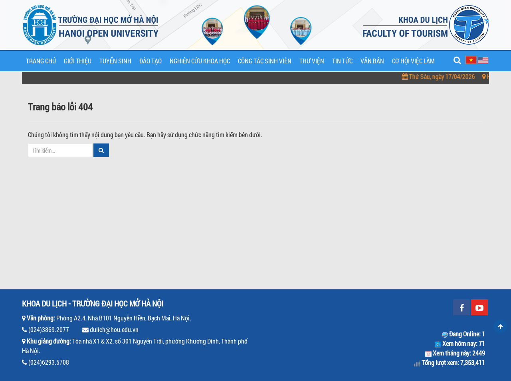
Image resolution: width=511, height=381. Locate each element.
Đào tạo (150, 61)
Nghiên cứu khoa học (200, 61)
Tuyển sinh (115, 61)
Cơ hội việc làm (413, 61)
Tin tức (342, 61)
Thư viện (311, 61)
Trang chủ (41, 61)
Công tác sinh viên (264, 61)
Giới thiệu (77, 61)
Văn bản (372, 61)
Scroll (500, 326)
